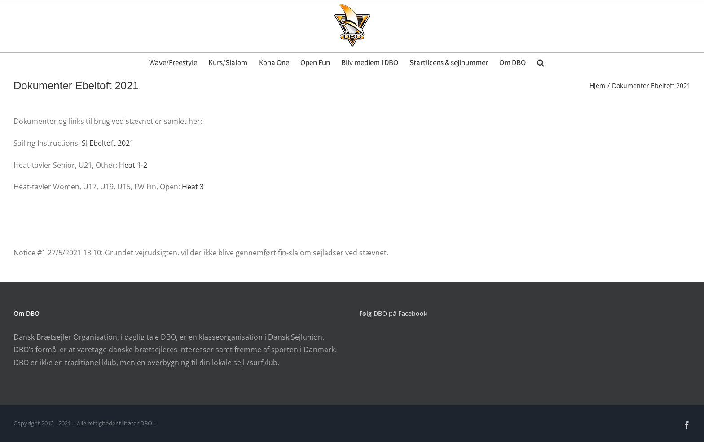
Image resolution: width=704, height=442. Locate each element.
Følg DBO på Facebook (393, 313)
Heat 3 (193, 187)
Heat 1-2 (133, 165)
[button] (540, 61)
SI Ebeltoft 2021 (108, 143)
